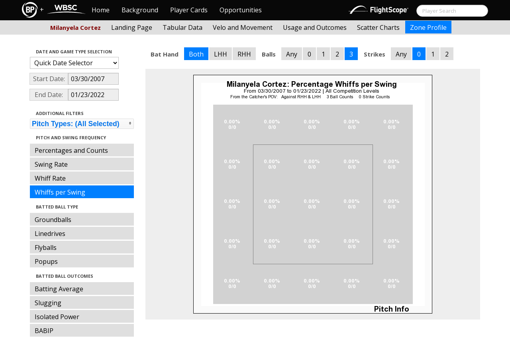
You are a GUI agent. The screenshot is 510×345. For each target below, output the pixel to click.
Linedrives (50, 233)
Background (140, 10)
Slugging (48, 302)
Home (101, 10)
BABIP (44, 330)
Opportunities (241, 10)
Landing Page (131, 27)
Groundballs (53, 219)
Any (291, 54)
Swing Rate (51, 164)
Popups (46, 261)
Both (196, 54)
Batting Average (59, 289)
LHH (220, 54)
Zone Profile (428, 27)
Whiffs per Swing (60, 192)
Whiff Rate (50, 178)
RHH (244, 54)
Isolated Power (57, 316)
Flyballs (46, 247)
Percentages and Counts (71, 150)
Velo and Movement (243, 27)
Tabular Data (182, 27)
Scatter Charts (378, 27)
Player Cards (189, 10)
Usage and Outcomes (315, 27)
